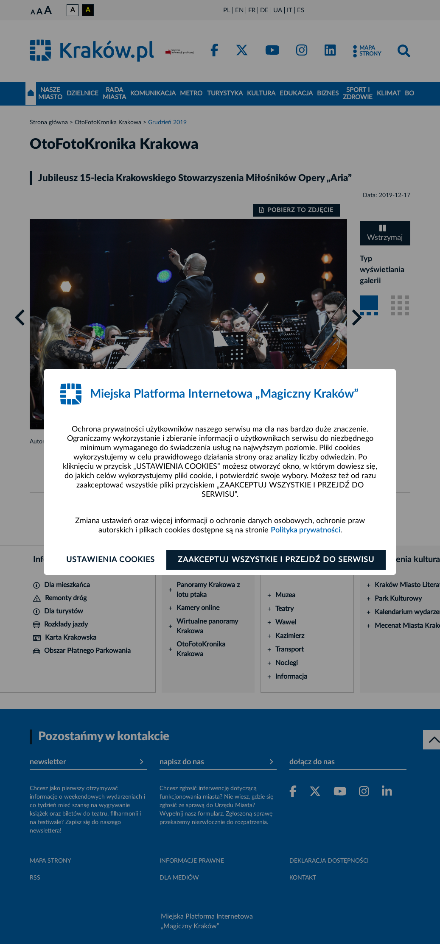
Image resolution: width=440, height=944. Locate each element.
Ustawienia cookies (110, 560)
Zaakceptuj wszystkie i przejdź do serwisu (276, 560)
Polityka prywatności (305, 530)
